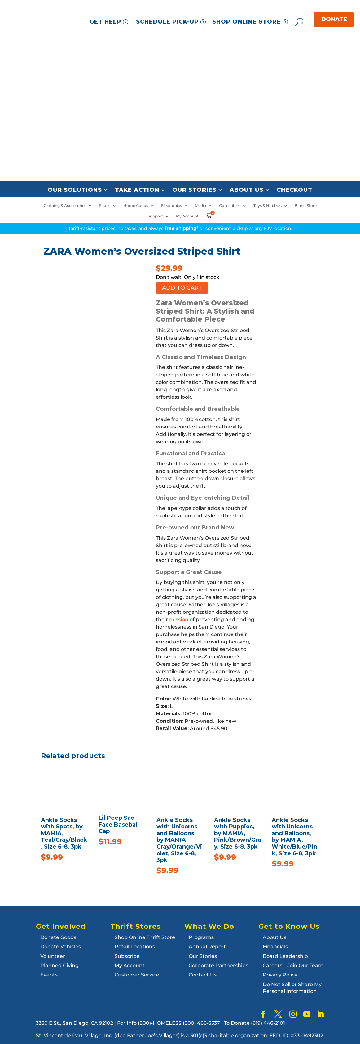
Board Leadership (285, 956)
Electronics (171, 206)
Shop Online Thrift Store (145, 937)
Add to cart (182, 287)
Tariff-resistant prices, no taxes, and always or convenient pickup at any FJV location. (180, 228)
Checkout (294, 190)
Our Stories (194, 190)
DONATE (334, 19)
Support (155, 216)
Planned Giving (59, 965)
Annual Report (207, 947)
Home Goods (135, 206)
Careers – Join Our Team (293, 965)
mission (178, 619)
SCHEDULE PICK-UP (167, 21)
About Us (247, 190)
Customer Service (137, 975)
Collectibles (229, 206)
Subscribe (127, 956)
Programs (201, 937)
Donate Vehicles (60, 947)
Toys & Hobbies (267, 206)
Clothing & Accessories (65, 206)
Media (200, 206)
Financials (275, 947)
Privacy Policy (280, 975)
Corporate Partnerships (218, 965)
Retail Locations (135, 947)
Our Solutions (75, 190)
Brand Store (306, 206)
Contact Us (203, 975)
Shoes (104, 206)
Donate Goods (58, 937)
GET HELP (105, 21)
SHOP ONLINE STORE (246, 21)
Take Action (137, 190)
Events (49, 975)
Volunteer (52, 956)
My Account (187, 216)
